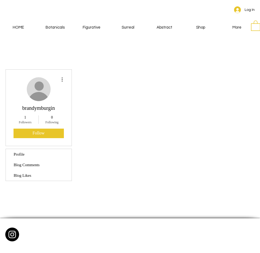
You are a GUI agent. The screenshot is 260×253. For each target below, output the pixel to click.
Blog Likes (22, 175)
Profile (19, 154)
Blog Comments (27, 165)
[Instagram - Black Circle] (12, 234)
